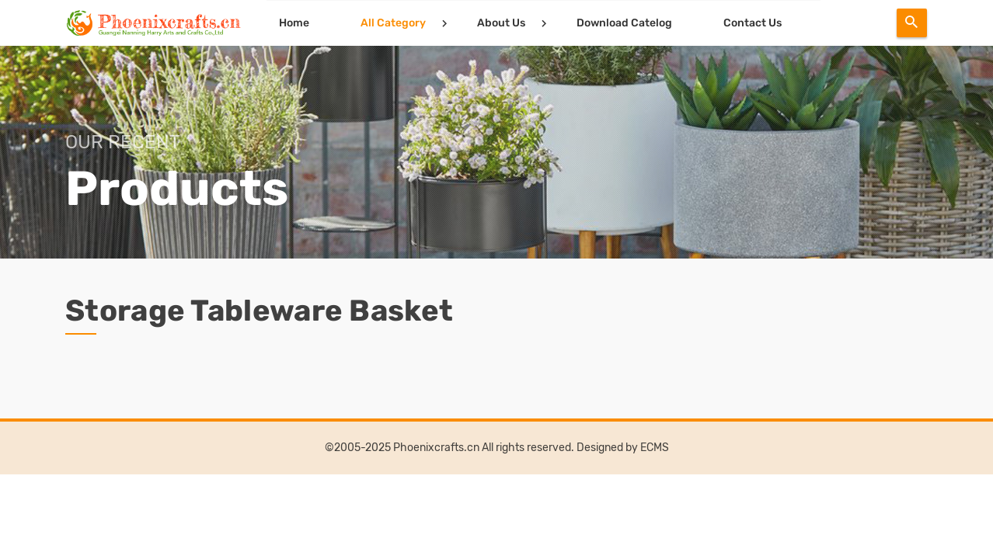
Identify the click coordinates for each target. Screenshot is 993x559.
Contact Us (750, 23)
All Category (390, 23)
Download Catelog (622, 23)
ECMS (654, 447)
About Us (499, 23)
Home (292, 23)
